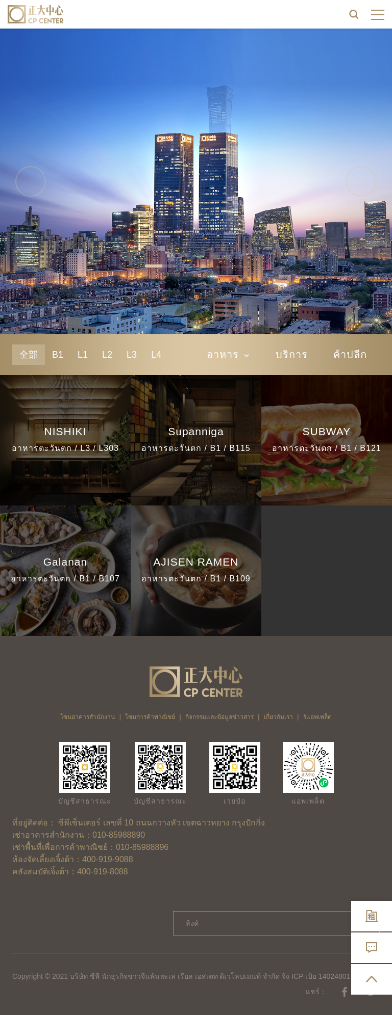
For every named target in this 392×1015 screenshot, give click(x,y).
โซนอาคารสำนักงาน (87, 716)
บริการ (292, 354)
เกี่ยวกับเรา (278, 716)
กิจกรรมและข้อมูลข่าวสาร (219, 716)
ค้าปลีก (350, 354)
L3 (132, 355)
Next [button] (361, 181)
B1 (57, 355)
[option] (196, 181)
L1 (83, 355)
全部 (28, 355)
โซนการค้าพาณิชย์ (150, 716)
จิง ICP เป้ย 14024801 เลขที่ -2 (329, 976)
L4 (156, 355)
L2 (107, 355)
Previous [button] (30, 181)
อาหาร (228, 354)
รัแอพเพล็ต (317, 716)
